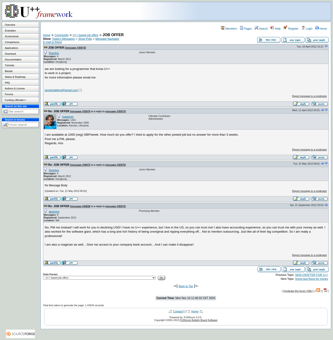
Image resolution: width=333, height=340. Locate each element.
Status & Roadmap (15, 76)
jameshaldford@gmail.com (61, 90)
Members (229, 28)
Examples (10, 30)
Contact (178, 311)
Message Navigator (107, 39)
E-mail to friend (52, 42)
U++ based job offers (85, 35)
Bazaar (9, 71)
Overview (10, 24)
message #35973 (75, 47)
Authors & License (15, 88)
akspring (54, 211)
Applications (11, 48)
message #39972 (80, 164)
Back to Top (186, 286)
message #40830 (80, 206)
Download (10, 53)
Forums (9, 94)
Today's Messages (63, 39)
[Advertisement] (273, 11)
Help (276, 28)
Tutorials (9, 65)
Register (291, 28)
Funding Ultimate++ (15, 100)
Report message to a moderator (309, 96)
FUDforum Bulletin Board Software (198, 320)
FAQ (7, 82)
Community (62, 35)
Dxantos (54, 53)
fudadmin (68, 117)
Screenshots (11, 36)
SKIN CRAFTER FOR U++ (311, 275)
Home (321, 28)
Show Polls (85, 39)
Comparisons (12, 42)
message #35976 (80, 111)
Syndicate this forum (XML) (298, 291)
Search (261, 28)
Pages (246, 28)
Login (307, 28)
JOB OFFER (56, 47)
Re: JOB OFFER (58, 111)
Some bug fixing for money (311, 279)
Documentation (13, 59)
